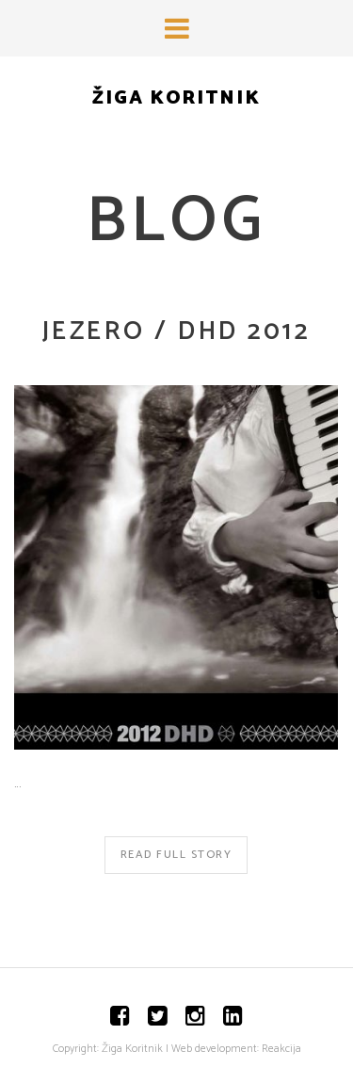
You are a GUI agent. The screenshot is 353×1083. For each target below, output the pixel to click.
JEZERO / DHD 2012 (176, 332)
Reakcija (281, 1049)
